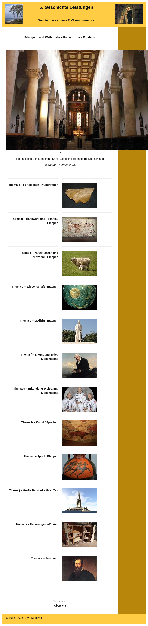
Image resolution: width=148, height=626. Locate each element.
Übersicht (60, 605)
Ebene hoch (60, 601)
